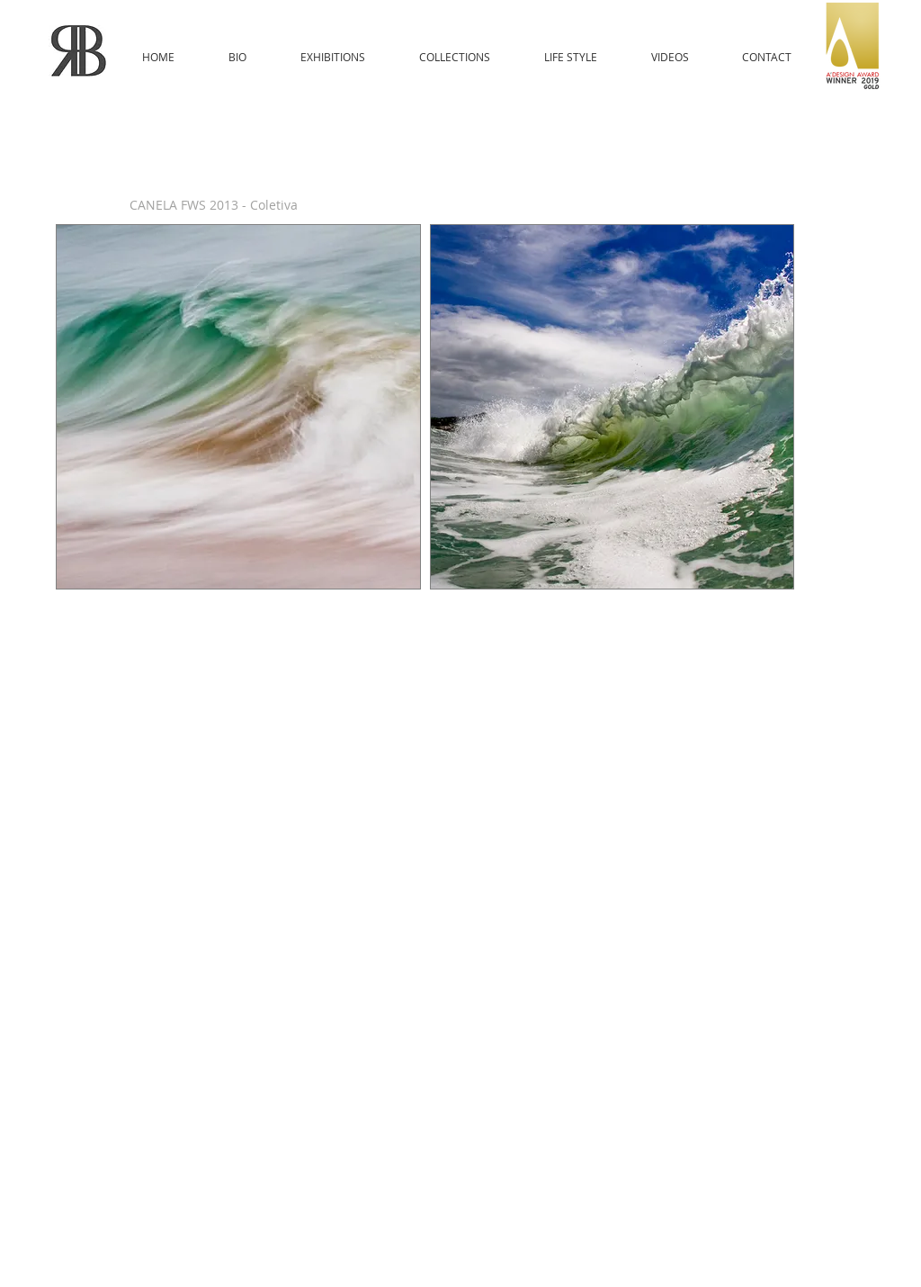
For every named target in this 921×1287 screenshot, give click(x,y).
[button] (238, 407)
